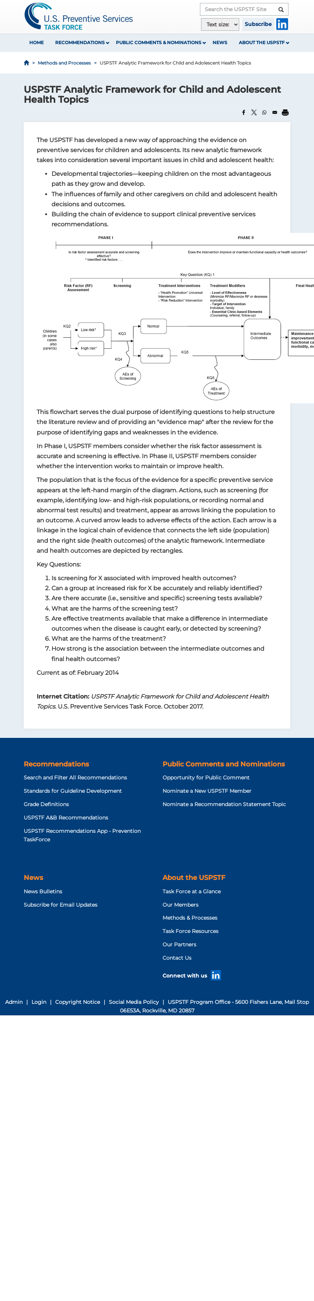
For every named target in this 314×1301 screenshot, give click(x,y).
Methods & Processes (190, 917)
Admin (14, 1002)
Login (38, 1002)
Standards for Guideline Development (73, 791)
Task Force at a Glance (192, 891)
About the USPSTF (262, 42)
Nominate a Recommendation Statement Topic (224, 804)
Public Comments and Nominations (224, 764)
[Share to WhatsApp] (264, 112)
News (220, 42)
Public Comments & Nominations (158, 42)
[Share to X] (254, 112)
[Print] (285, 112)
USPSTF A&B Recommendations (66, 817)
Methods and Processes (64, 63)
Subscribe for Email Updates (60, 904)
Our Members (180, 904)
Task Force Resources (190, 931)
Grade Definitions (46, 804)
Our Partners (179, 944)
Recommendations (80, 42)
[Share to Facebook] (243, 112)
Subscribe (258, 24)
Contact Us (177, 958)
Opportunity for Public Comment (206, 777)
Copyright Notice (77, 1002)
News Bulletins (43, 891)
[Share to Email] (274, 112)
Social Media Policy (134, 1002)
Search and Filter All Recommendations (75, 777)
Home (36, 42)
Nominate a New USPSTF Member (207, 791)
